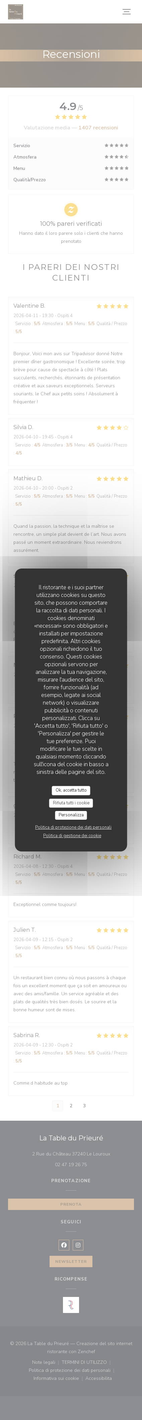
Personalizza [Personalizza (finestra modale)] (71, 815)
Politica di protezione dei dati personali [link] (73, 827)
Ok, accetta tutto (71, 790)
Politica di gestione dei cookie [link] (72, 836)
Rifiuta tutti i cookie (71, 803)
